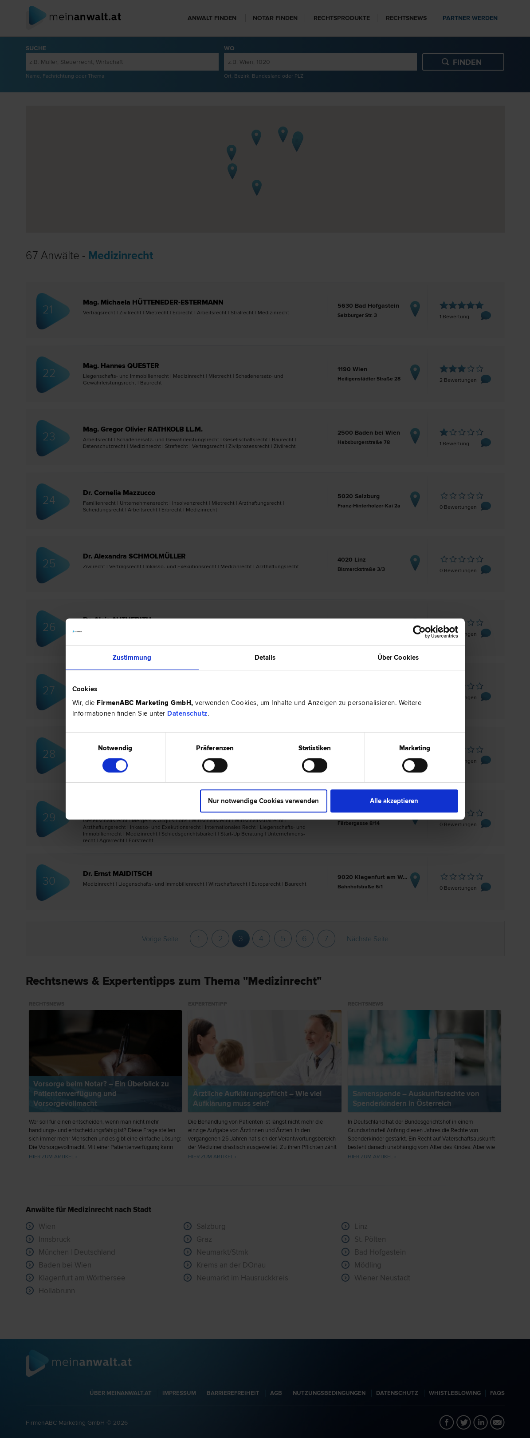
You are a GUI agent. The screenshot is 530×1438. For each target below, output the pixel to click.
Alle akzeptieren (394, 801)
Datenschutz (187, 713)
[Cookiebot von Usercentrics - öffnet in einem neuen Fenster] (419, 631)
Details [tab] (265, 658)
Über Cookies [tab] (398, 658)
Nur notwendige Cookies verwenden (263, 801)
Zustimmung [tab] (132, 658)
